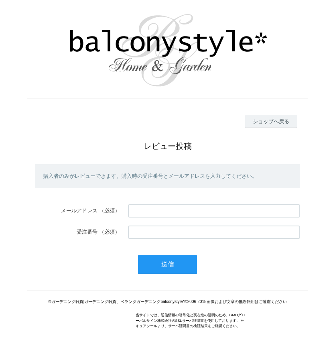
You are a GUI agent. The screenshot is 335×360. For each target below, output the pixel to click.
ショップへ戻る (271, 121)
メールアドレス (79, 210)
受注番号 (87, 232)
